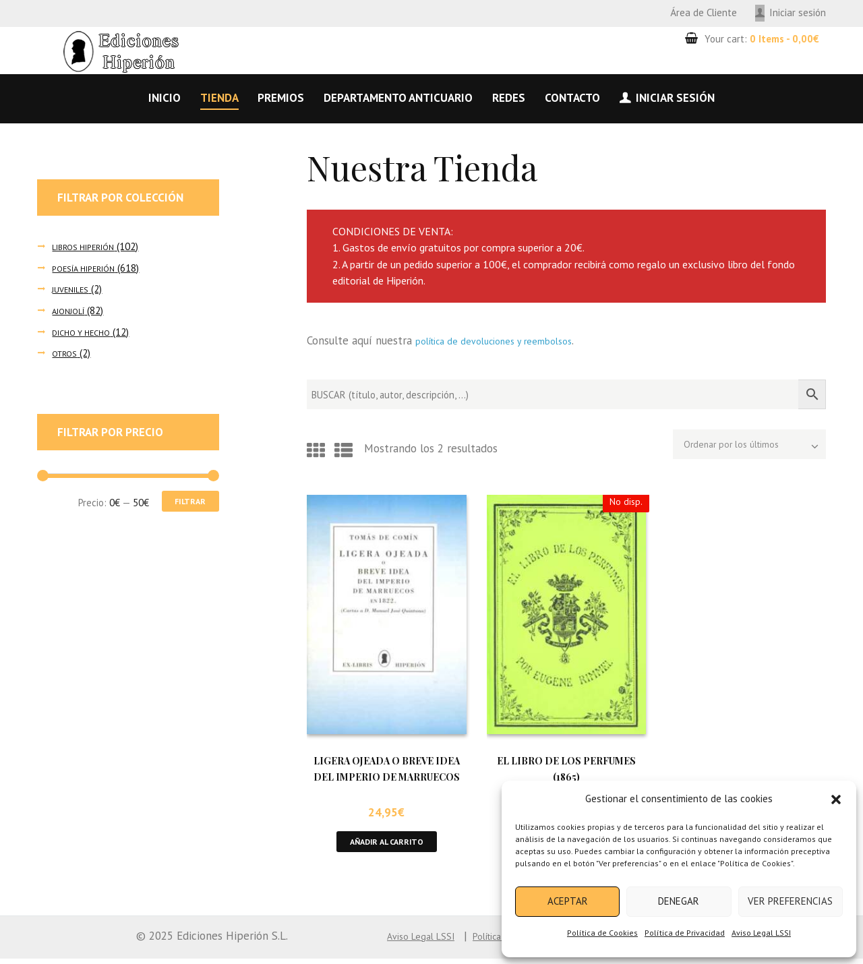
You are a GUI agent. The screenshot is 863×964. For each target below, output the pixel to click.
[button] (836, 799)
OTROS (67, 353)
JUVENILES (74, 288)
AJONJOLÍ (71, 310)
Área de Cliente (703, 12)
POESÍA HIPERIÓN (90, 268)
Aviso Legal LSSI (761, 933)
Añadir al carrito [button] (387, 845)
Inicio (164, 97)
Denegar (678, 901)
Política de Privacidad (685, 933)
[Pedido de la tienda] (731, 447)
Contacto (572, 97)
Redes (508, 97)
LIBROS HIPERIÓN (90, 246)
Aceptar (567, 901)
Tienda (219, 97)
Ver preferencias (790, 901)
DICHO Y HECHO (86, 332)
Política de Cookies (602, 933)
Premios (281, 97)
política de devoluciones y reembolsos (509, 340)
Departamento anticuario (398, 97)
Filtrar (184, 503)
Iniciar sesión (797, 12)
